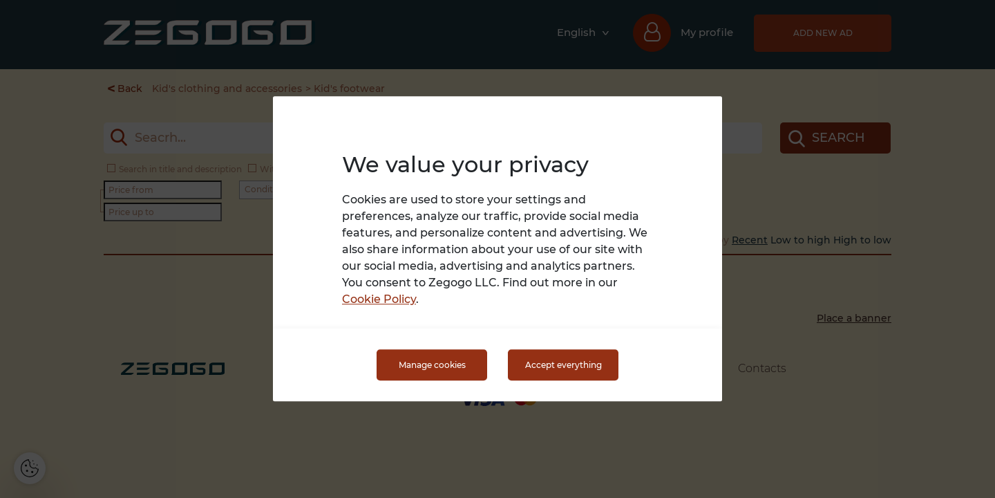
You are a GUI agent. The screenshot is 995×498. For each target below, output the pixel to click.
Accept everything (563, 365)
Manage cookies (432, 365)
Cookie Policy (379, 299)
